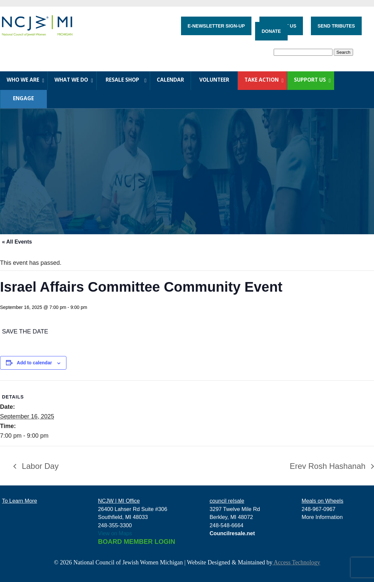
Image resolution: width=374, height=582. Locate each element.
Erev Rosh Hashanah (329, 466)
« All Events (17, 242)
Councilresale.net (232, 533)
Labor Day (39, 466)
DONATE (271, 31)
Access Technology (296, 562)
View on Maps (115, 533)
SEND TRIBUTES (336, 26)
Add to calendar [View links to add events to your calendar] (34, 362)
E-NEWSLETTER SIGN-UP (216, 26)
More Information (322, 517)
